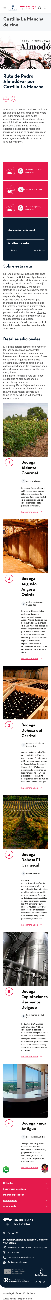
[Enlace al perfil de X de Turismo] (9, 1233)
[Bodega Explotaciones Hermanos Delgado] (34, 1056)
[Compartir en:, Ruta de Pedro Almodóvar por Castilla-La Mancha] (6, 99)
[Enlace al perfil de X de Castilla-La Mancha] (40, 1282)
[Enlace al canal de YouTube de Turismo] (13, 1233)
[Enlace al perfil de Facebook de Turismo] (4, 1233)
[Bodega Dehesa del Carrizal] (34, 788)
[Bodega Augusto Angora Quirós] (34, 658)
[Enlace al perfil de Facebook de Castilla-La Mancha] (36, 1282)
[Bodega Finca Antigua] (34, 1167)
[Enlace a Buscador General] (39, 7)
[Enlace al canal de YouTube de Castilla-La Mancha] (44, 1282)
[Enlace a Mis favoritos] (45, 7)
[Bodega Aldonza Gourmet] (34, 512)
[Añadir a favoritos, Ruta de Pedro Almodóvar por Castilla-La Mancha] (13, 99)
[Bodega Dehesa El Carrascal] (34, 925)
